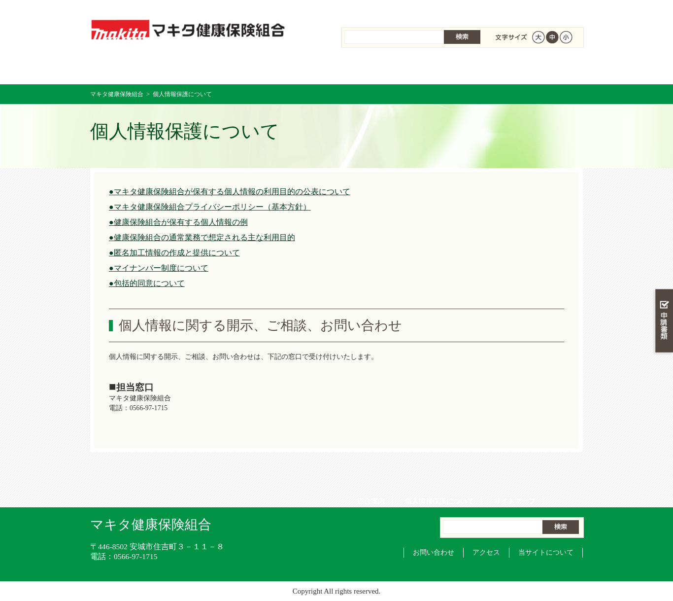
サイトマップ (511, 9)
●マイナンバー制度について (158, 268)
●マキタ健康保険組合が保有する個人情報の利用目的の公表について (229, 191)
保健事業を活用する (378, 69)
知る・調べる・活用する (663, 230)
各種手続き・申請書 (460, 69)
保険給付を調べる (296, 69)
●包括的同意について (147, 283)
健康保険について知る (213, 69)
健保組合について (541, 69)
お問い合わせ (433, 552)
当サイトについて (545, 552)
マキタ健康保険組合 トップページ (131, 69)
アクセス (486, 552)
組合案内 (367, 9)
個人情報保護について (436, 9)
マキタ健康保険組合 (116, 94)
